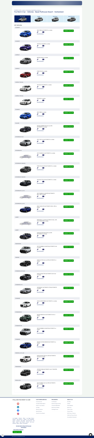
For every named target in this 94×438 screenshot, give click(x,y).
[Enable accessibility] (2, 435)
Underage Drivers (55, 409)
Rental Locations (39, 409)
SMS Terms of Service (71, 413)
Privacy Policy (70, 411)
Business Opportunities (56, 403)
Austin (17, 422)
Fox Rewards (54, 401)
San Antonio (22, 422)
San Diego (23, 420)
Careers (68, 403)
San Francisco (19, 419)
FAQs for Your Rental (40, 405)
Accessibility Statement (72, 417)
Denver (14, 420)
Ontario (27, 422)
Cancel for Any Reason (40, 413)
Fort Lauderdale (31, 419)
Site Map (69, 401)
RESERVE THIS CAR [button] (68, 30)
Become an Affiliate (55, 407)
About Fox (69, 407)
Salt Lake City (29, 420)
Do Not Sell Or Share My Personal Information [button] (23, 426)
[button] (90, 435)
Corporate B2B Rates (56, 405)
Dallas (18, 423)
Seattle (25, 419)
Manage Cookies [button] (17, 432)
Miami (24, 418)
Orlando (20, 418)
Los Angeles (15, 418)
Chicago (18, 420)
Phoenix (14, 419)
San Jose (32, 422)
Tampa (32, 418)
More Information (40, 33)
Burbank (14, 423)
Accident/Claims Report (40, 403)
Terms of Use (69, 409)
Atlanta (21, 423)
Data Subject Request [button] (18, 429)
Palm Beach (25, 423)
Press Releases (70, 405)
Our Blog (37, 407)
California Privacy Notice (72, 415)
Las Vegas (28, 418)
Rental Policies (39, 411)
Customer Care (39, 401)
